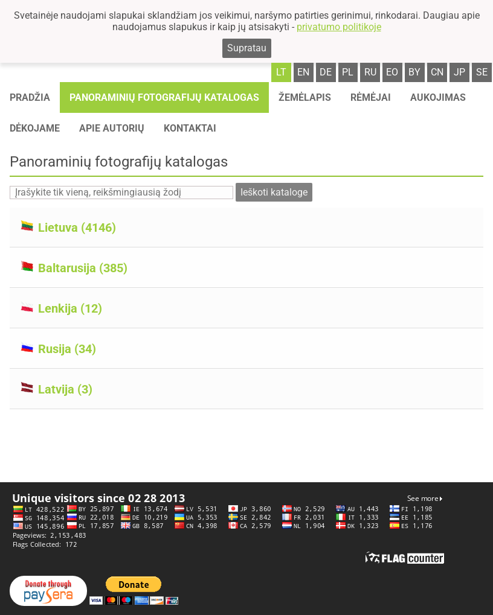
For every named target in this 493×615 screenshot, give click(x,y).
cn (437, 72)
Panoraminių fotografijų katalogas (164, 97)
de (326, 72)
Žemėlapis (305, 97)
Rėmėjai (370, 97)
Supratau (246, 48)
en (303, 72)
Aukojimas (438, 97)
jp (459, 72)
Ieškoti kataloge (274, 192)
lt (281, 72)
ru (370, 72)
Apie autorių (111, 128)
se (482, 72)
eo (392, 72)
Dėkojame (35, 128)
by (414, 72)
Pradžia (30, 97)
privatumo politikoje (339, 27)
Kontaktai (190, 128)
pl (347, 72)
